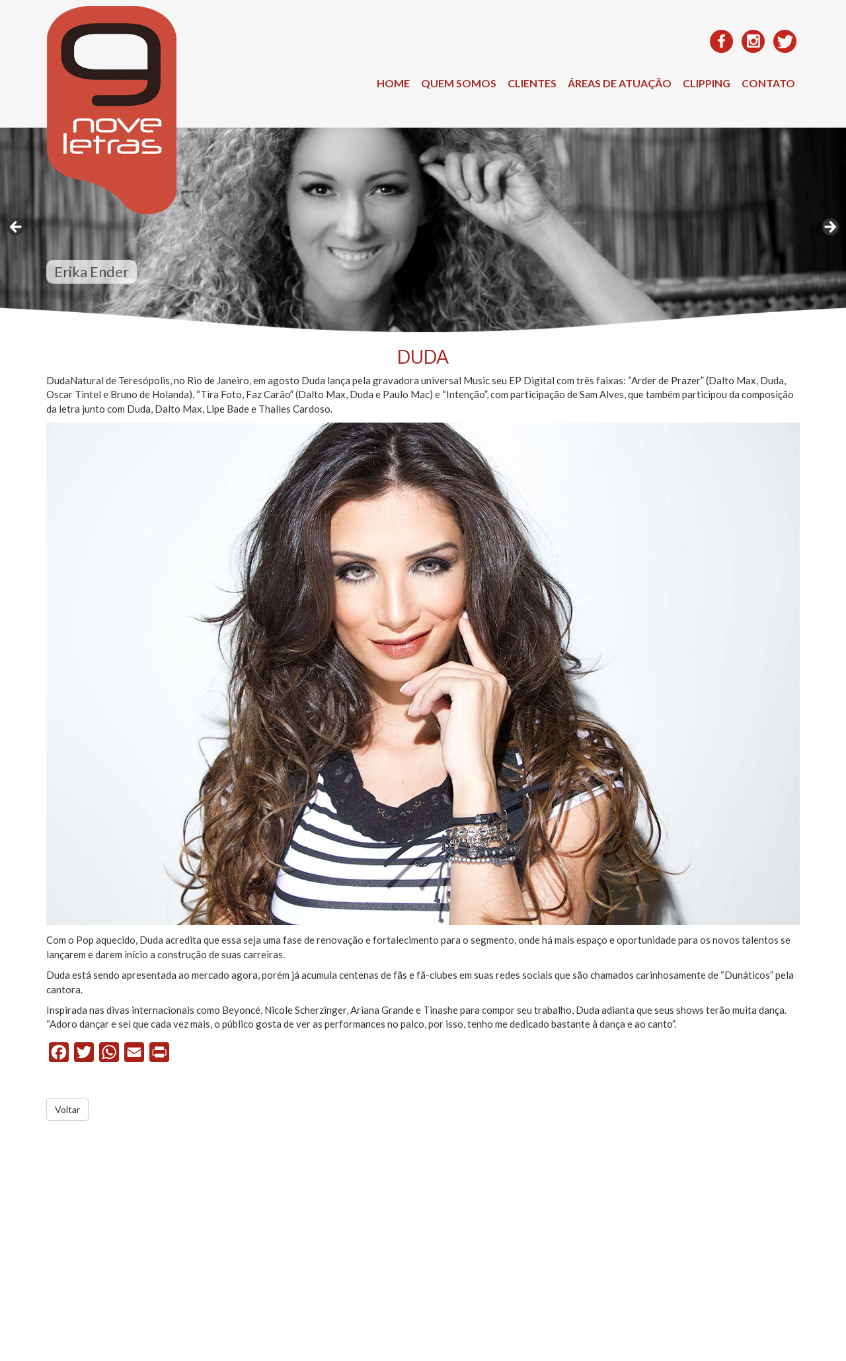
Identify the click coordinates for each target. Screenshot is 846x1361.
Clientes (532, 83)
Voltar (67, 1109)
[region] (423, 230)
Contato (768, 83)
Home (393, 83)
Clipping (706, 83)
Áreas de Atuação (620, 83)
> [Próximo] (829, 227)
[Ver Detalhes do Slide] (423, 230)
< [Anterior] (16, 227)
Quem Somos (458, 83)
